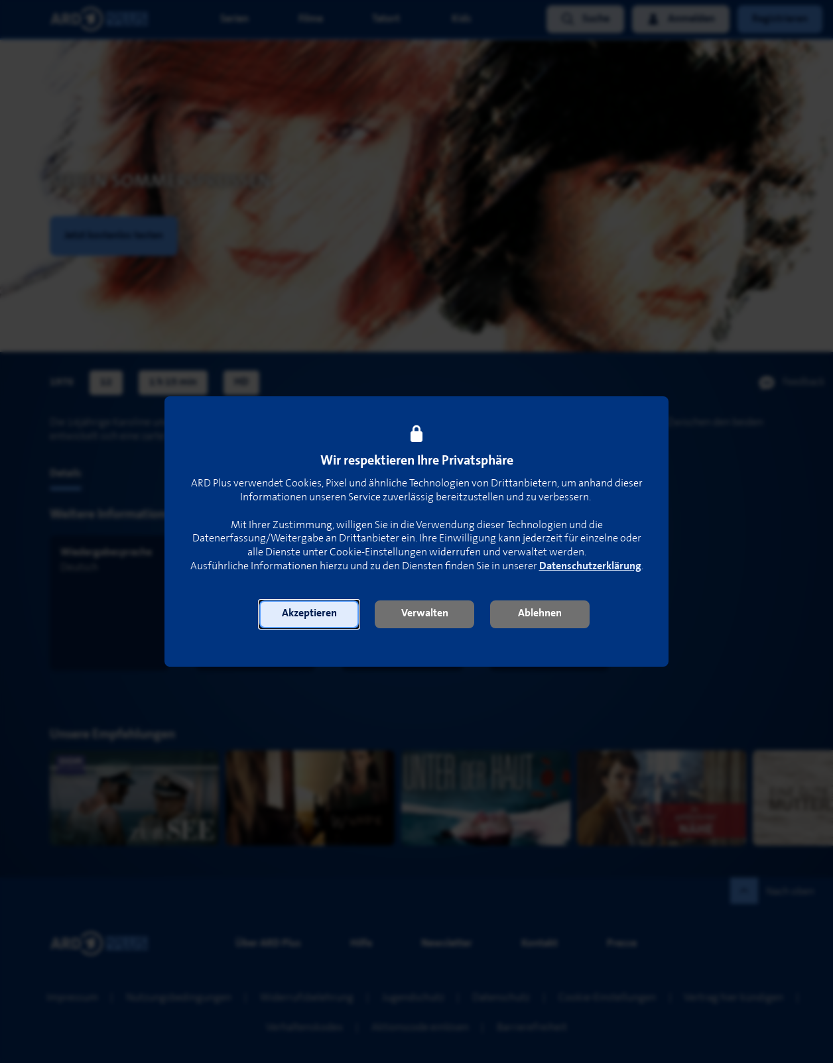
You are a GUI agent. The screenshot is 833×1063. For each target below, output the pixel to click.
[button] (309, 614)
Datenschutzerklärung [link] (590, 566)
